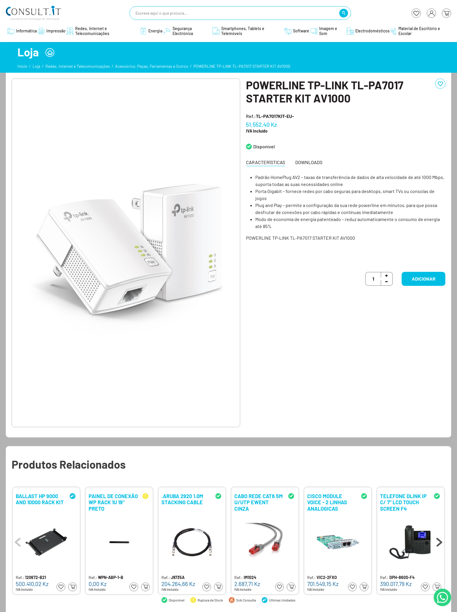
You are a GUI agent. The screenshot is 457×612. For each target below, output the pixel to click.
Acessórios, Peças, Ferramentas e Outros (151, 66)
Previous (18, 541)
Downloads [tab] (308, 162)
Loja (36, 66)
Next (439, 541)
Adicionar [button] (423, 278)
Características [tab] (265, 162)
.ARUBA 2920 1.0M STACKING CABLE (182, 499)
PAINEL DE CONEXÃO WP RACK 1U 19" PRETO (113, 502)
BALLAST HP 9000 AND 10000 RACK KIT (40, 499)
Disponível (264, 146)
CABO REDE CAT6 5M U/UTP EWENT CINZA (258, 502)
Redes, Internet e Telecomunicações (77, 66)
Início (22, 66)
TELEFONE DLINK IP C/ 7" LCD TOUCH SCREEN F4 (403, 502)
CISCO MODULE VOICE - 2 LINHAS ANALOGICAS (327, 502)
